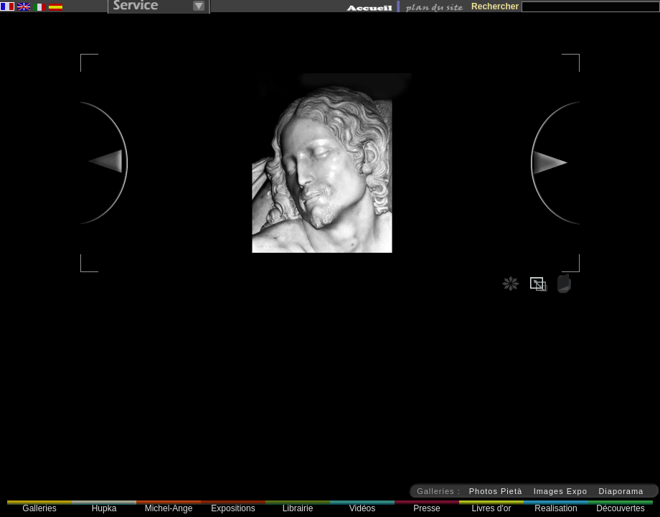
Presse (426, 508)
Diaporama (621, 491)
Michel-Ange (169, 508)
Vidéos (362, 508)
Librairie (298, 508)
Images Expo (561, 491)
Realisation (555, 508)
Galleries (39, 508)
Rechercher (495, 6)
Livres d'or (492, 508)
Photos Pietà (495, 491)
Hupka (104, 508)
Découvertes (620, 508)
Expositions (233, 508)
